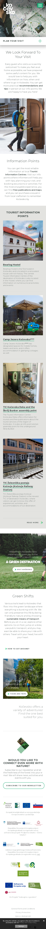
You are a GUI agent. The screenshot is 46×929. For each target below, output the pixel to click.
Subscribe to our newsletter (23, 786)
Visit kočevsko (24, 569)
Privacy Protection (23, 912)
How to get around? (19, 649)
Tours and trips (18, 694)
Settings (21, 926)
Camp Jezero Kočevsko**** (18, 339)
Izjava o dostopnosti (23, 916)
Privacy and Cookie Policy (27, 922)
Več (38, 854)
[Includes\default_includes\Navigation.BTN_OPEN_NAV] (40, 5)
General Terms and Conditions (23, 909)
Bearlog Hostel (11, 264)
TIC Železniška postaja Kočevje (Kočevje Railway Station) (18, 486)
